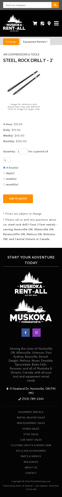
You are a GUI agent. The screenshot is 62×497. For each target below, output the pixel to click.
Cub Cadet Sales (31, 439)
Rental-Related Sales (31, 417)
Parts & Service (31, 456)
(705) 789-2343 (31, 399)
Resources (31, 461)
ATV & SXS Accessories (31, 450)
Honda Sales (31, 428)
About (31, 467)
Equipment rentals (36, 41)
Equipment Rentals (31, 412)
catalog (12, 41)
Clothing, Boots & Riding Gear (31, 445)
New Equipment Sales (31, 423)
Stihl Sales (31, 434)
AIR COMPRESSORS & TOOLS (21, 54)
